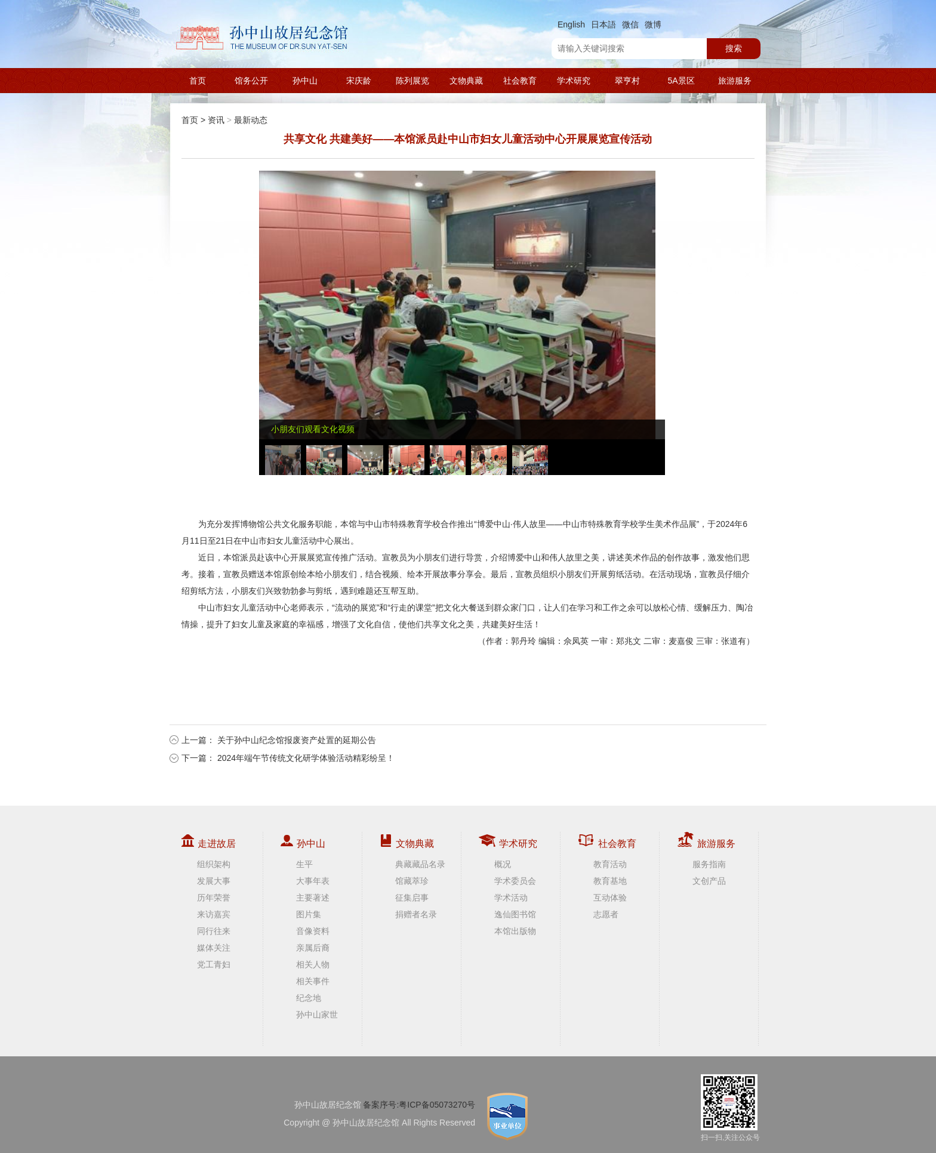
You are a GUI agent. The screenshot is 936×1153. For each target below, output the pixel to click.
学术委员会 (515, 881)
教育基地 (610, 881)
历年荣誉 (213, 897)
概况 (502, 864)
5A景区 (680, 80)
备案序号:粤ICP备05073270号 (419, 1104)
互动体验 (610, 897)
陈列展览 (412, 80)
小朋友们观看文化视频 (313, 429)
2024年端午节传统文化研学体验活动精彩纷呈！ (306, 758)
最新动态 (250, 120)
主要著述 (313, 897)
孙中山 (305, 80)
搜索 (733, 48)
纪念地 (308, 998)
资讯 (216, 120)
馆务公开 (251, 80)
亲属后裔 (313, 947)
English (571, 24)
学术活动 (511, 897)
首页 (197, 80)
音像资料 (313, 931)
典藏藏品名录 (420, 864)
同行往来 (213, 931)
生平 (304, 864)
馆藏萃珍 (412, 881)
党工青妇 (213, 964)
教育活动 (610, 864)
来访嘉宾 (213, 914)
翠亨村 (627, 80)
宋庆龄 (358, 80)
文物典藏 (466, 80)
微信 (630, 24)
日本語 (603, 24)
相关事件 (313, 981)
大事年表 (313, 881)
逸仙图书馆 (515, 914)
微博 (653, 24)
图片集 (308, 914)
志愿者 (605, 914)
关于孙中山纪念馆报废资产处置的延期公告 (296, 740)
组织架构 (213, 864)
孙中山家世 (317, 1014)
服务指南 (709, 864)
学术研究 (573, 80)
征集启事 (412, 897)
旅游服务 (735, 80)
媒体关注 (213, 947)
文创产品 (709, 881)
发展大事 (213, 881)
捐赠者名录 (416, 914)
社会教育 (520, 80)
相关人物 (313, 964)
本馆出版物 (515, 931)
